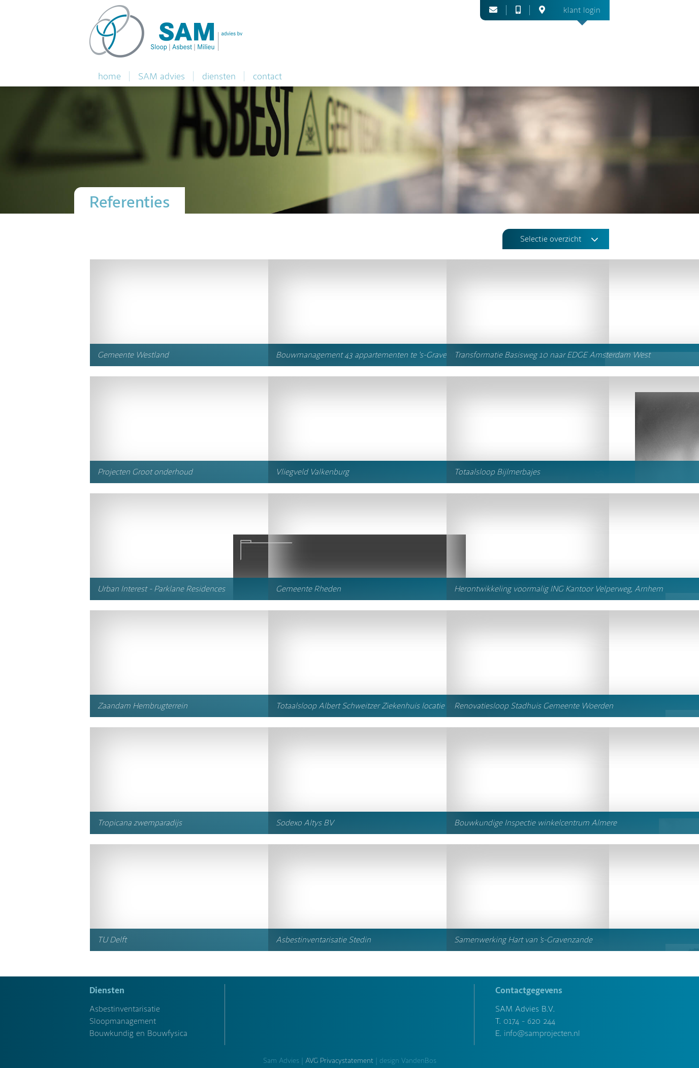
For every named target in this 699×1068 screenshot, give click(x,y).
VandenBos (418, 1060)
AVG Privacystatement (339, 1060)
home (109, 76)
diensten (219, 76)
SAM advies (161, 76)
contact (267, 76)
